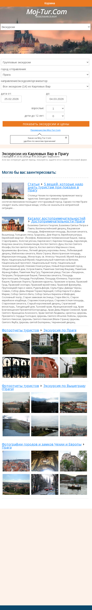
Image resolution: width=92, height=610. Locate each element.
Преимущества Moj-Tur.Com (45, 130)
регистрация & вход (46, 16)
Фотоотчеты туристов (20, 330)
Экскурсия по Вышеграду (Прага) (44, 387)
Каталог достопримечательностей (56, 218)
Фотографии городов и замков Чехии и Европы (41, 444)
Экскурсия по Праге (59, 330)
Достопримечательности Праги (58, 221)
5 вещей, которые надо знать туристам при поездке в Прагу (55, 187)
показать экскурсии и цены (46, 124)
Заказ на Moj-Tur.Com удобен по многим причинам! (39, 139)
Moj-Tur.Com (46, 11)
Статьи (34, 184)
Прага (7, 447)
